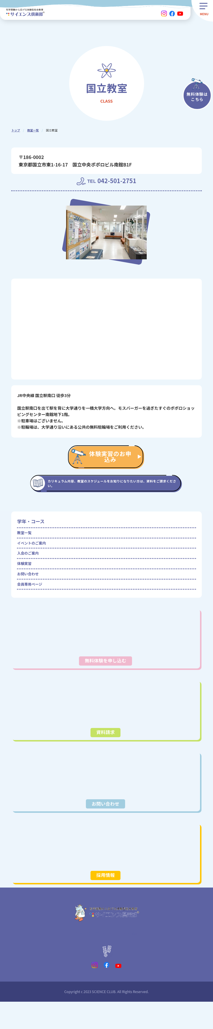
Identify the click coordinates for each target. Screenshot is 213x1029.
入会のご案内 (31, 565)
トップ (15, 130)
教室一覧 (33, 130)
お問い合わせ (31, 591)
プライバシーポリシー (90, 959)
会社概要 (135, 959)
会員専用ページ (33, 604)
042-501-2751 (120, 182)
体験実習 (26, 578)
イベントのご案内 (35, 552)
